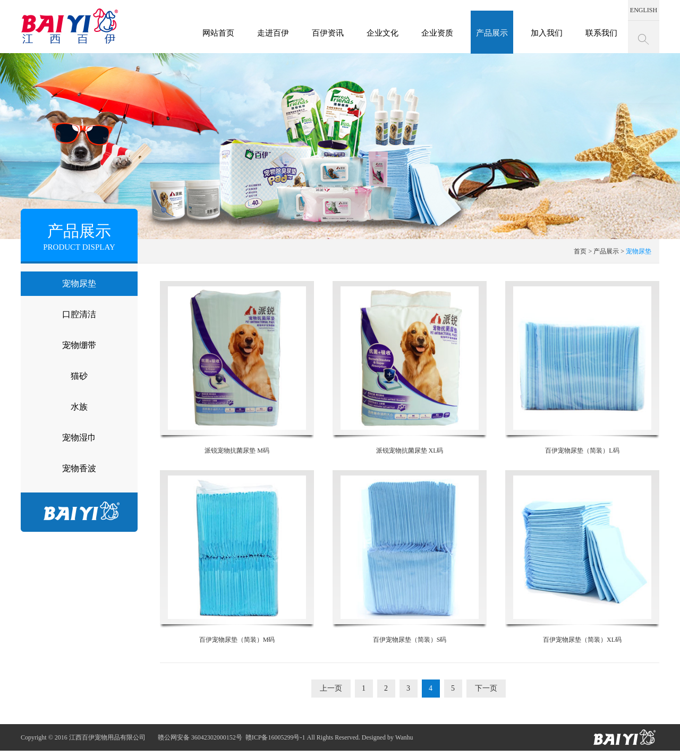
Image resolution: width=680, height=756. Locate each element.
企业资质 (437, 33)
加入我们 (547, 33)
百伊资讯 (328, 33)
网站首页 (218, 33)
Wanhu (404, 737)
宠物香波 (79, 468)
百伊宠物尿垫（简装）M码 (237, 556)
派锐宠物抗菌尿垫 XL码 (410, 367)
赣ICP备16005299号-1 (275, 737)
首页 (580, 251)
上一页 (331, 688)
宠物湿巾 (79, 437)
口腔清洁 (79, 314)
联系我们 (601, 33)
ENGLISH (643, 10)
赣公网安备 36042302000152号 (200, 737)
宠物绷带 (79, 345)
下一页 (486, 688)
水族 (79, 406)
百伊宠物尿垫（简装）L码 (582, 367)
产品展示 (492, 33)
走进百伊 (273, 33)
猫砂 (79, 375)
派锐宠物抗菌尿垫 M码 (237, 367)
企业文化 (382, 33)
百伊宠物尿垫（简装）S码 (410, 556)
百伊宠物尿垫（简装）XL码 (582, 556)
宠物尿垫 (79, 283)
